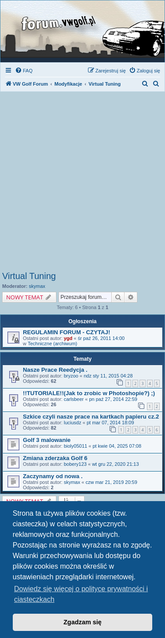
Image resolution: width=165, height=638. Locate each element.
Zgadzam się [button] (82, 622)
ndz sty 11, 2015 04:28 (108, 375)
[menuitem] (24, 70)
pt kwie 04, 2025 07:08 (116, 446)
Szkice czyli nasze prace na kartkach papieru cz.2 (91, 416)
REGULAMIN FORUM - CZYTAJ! (66, 332)
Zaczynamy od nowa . (53, 476)
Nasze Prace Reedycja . (55, 369)
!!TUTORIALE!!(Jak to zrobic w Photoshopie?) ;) (89, 393)
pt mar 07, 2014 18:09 (110, 422)
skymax (37, 286)
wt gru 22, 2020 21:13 (115, 464)
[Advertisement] (82, 184)
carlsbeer (74, 399)
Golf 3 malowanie (46, 440)
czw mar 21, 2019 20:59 (111, 482)
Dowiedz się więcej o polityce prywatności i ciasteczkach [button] (81, 594)
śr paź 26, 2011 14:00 (101, 338)
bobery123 (75, 464)
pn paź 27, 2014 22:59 (113, 399)
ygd (68, 338)
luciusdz (72, 422)
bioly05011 (75, 446)
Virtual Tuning (29, 276)
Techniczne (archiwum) (52, 343)
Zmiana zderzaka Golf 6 (55, 458)
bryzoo (71, 375)
